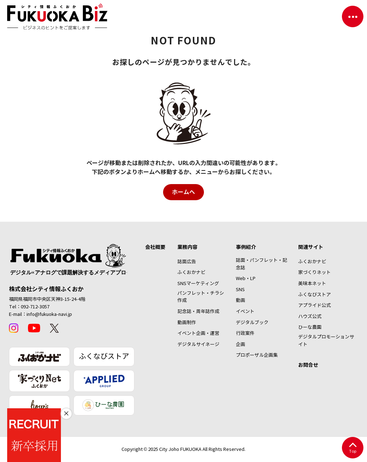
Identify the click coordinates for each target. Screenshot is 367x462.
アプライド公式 (314, 305)
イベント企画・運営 (198, 333)
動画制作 (186, 323)
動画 (240, 300)
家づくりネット (314, 272)
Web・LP (246, 278)
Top (352, 448)
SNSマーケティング (198, 284)
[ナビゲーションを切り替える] (352, 16)
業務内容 (187, 247)
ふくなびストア (104, 356)
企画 (240, 344)
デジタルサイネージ (198, 344)
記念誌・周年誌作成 (198, 311)
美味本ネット (312, 284)
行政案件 (245, 333)
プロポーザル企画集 (257, 355)
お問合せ (308, 365)
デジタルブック (252, 323)
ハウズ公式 (309, 316)
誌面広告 (186, 262)
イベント (245, 311)
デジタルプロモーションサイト (326, 340)
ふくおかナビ (191, 272)
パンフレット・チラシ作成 (200, 297)
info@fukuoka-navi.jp (49, 314)
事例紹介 (246, 247)
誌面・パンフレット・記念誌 (261, 264)
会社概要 (155, 247)
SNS (240, 290)
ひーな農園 (309, 327)
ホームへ (183, 192)
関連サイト (310, 247)
